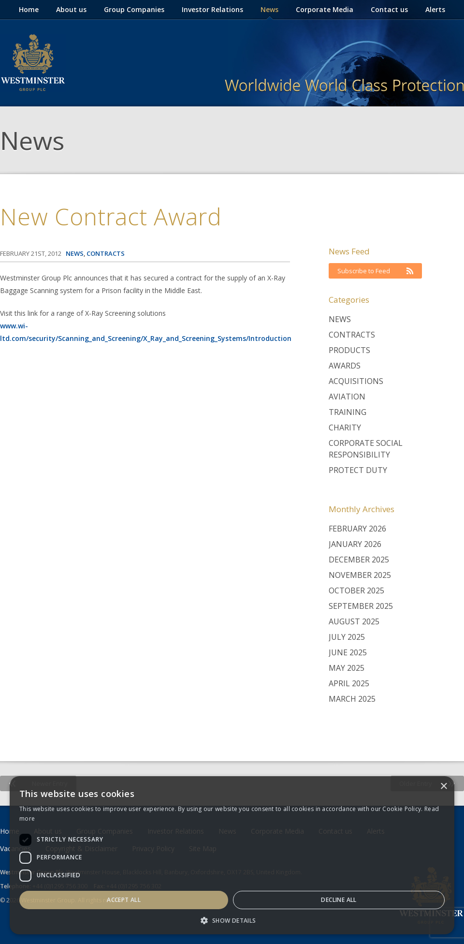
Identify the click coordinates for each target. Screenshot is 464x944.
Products (349, 350)
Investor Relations (212, 9)
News (269, 9)
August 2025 (354, 621)
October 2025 (356, 590)
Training (347, 412)
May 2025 (346, 668)
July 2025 (347, 637)
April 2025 (349, 683)
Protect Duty (358, 470)
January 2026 (355, 544)
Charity (345, 427)
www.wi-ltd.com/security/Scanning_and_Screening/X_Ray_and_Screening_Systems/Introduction (145, 332)
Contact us (389, 9)
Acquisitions (356, 381)
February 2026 (357, 528)
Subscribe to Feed (375, 271)
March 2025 (352, 698)
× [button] (443, 786)
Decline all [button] (338, 900)
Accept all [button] (124, 900)
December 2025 (359, 559)
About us (71, 9)
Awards (345, 365)
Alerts (435, 9)
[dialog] (232, 855)
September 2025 (361, 606)
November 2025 (360, 575)
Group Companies (134, 9)
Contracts (352, 334)
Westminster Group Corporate (33, 63)
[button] (232, 920)
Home (29, 9)
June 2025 (348, 652)
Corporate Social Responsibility (366, 449)
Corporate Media (324, 9)
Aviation (347, 396)
